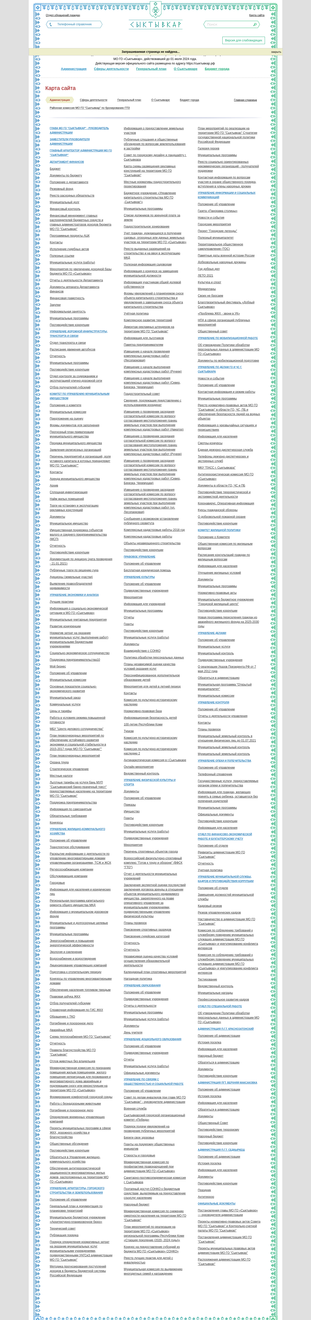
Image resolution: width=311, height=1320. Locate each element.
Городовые (57, 883)
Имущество (132, 811)
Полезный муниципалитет (216, 237)
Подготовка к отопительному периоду (76, 972)
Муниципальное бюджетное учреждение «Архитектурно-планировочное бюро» (78, 1220)
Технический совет (63, 1228)
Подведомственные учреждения (146, 590)
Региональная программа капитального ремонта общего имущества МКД (77, 903)
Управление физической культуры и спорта (150, 782)
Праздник (204, 1190)
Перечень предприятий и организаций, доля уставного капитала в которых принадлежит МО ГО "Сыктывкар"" (80, 461)
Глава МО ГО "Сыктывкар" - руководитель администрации (79, 130)
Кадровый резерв (210, 906)
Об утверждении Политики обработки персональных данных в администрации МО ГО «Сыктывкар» (228, 349)
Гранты (129, 624)
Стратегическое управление (69, 769)
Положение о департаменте (69, 182)
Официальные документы (142, 1073)
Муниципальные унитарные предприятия (78, 619)
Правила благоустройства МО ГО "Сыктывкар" (73, 1052)
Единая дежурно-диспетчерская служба (225, 450)
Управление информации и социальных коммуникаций (227, 195)
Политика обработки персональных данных (154, 657)
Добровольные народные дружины (222, 262)
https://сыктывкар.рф (200, 63)
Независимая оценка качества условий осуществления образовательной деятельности (151, 961)
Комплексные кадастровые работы (148, 536)
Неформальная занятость (68, 311)
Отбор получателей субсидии (70, 1003)
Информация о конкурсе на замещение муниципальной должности (151, 273)
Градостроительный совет (142, 394)
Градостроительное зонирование (146, 226)
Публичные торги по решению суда (74, 570)
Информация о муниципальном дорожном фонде (79, 914)
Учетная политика (210, 870)
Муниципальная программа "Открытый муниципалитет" (225, 687)
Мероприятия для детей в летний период (152, 686)
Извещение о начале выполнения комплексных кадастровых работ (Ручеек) (153, 369)
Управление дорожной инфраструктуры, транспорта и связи (79, 333)
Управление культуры (139, 577)
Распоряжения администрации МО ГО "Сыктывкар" (224, 1262)
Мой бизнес (58, 666)
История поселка (209, 1042)
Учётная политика (136, 313)
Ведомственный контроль (141, 773)
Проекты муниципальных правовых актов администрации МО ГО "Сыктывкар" (226, 1251)
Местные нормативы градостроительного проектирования (152, 184)
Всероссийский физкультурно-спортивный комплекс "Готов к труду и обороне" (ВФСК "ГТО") (153, 863)
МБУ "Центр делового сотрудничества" (77, 729)
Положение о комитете (65, 405)
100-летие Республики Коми (143, 724)
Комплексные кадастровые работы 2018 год (154, 530)
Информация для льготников (144, 338)
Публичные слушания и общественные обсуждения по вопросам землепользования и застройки (154, 144)
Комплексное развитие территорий (148, 320)
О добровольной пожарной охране (222, 516)
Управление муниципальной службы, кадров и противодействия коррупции (226, 879)
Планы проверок (135, 923)
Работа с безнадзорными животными (75, 1103)
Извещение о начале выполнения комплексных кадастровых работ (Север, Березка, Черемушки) (152, 382)
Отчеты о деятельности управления (222, 716)
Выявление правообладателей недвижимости (71, 586)
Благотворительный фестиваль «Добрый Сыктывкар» (226, 305)
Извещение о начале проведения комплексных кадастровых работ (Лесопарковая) (147, 356)
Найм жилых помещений (67, 499)
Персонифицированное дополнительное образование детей (152, 678)
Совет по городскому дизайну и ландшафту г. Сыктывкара (155, 157)
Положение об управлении (68, 673)
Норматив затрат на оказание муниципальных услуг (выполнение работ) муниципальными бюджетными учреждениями (79, 639)
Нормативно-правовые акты (217, 593)
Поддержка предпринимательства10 (75, 659)
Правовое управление (139, 556)
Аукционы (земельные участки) (71, 577)
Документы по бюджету (66, 175)
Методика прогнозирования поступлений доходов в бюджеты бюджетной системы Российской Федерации (78, 1271)
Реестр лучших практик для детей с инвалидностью (148, 1260)
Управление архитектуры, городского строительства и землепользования (77, 1190)
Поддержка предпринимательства (73, 802)
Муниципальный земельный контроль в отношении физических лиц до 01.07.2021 (227, 738)
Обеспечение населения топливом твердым (80, 990)
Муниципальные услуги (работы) (72, 262)
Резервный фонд (61, 189)
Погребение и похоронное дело (71, 1023)
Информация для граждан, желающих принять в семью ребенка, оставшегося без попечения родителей (228, 796)
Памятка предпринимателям (143, 344)
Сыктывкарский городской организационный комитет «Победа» (154, 1117)
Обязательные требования (68, 816)
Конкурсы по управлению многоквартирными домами (81, 981)
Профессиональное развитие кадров (223, 999)
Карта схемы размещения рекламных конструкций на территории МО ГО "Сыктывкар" (150, 171)
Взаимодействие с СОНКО (142, 651)
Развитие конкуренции (65, 626)
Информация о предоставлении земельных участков (154, 131)
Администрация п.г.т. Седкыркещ (221, 1149)
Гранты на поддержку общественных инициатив (149, 1146)
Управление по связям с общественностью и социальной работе (153, 1081)
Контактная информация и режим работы (226, 392)
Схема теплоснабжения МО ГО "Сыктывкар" (80, 1036)
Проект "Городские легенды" (217, 231)
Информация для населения (217, 436)
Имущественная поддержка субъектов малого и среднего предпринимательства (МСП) (78, 534)
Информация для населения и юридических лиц (80, 892)
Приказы (130, 804)
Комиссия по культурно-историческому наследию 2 (150, 751)
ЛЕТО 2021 (205, 275)
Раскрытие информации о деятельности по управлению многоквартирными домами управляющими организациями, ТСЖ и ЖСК (80, 858)
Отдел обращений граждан (63, 15)
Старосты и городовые (139, 1155)
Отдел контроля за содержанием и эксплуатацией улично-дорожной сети (76, 378)
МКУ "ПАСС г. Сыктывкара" (216, 467)
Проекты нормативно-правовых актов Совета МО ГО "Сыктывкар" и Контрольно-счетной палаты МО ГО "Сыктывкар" (229, 1226)
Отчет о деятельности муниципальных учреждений (150, 876)
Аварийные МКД (61, 1030)
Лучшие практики (62, 601)
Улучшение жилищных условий (219, 572)
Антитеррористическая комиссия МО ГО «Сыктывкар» (226, 477)
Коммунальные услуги (65, 704)
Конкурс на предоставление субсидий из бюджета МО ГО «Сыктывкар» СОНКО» (152, 1249)
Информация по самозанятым (70, 809)
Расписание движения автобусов (72, 349)
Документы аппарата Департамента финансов (74, 289)
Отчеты (129, 617)
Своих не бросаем (210, 295)
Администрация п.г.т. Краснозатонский (226, 1029)
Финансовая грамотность (67, 298)
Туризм (129, 731)
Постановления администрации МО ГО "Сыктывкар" (225, 1239)
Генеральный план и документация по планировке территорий (76, 1208)
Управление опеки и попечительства (224, 760)
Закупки (55, 305)
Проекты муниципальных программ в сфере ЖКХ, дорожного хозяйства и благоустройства (80, 1132)
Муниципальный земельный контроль (224, 747)
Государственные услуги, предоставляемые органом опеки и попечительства (228, 783)
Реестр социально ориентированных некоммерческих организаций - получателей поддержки (228, 166)
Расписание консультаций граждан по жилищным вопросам (224, 557)
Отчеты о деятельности (140, 1005)
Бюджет (55, 169)
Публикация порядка (64, 1235)
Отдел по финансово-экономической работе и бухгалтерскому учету (225, 836)
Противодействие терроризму (218, 1129)
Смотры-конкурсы (210, 443)
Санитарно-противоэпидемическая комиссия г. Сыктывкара (155, 1180)
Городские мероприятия (214, 224)
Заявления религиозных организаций (75, 450)
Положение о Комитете (214, 537)
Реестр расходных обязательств (72, 195)
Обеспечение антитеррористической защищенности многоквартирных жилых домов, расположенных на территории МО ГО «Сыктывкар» (79, 1175)
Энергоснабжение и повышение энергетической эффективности (72, 943)
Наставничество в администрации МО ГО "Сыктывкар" (226, 921)
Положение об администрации (219, 1035)
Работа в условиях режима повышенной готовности (77, 720)
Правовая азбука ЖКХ (65, 996)
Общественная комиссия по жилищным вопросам (225, 546)
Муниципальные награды (215, 993)
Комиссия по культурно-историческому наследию (150, 702)
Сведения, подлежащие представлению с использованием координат (152, 403)
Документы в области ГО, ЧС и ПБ (221, 485)
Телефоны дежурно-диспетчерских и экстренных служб (223, 459)
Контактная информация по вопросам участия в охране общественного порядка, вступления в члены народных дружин (227, 182)
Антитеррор (206, 1197)
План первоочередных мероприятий (75, 755)
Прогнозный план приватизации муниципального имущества (72, 434)
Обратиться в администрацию (218, 678)
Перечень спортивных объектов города (151, 851)
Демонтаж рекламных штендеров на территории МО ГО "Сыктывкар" (149, 329)
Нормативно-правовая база (143, 711)
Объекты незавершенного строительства (152, 543)
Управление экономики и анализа (74, 595)
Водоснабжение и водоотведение (73, 958)
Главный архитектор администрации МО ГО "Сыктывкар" (81, 152)
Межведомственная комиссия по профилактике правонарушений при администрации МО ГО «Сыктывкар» (149, 1166)
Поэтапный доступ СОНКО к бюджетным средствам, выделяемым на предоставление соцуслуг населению (155, 1193)
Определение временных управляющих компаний (77, 1119)
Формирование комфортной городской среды (81, 1097)
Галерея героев (208, 148)
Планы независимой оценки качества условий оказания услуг (149, 666)
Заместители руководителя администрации (70, 141)
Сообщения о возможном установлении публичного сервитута (151, 521)
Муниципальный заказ (65, 697)
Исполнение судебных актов (69, 249)
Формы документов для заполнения (74, 425)
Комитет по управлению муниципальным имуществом (79, 396)
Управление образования (142, 985)
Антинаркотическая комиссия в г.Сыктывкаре (155, 760)
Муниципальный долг (64, 202)
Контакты (56, 242)
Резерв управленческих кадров (219, 912)
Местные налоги (61, 775)
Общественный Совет (213, 1123)
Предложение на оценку (66, 418)
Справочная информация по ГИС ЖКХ (76, 1010)
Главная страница (245, 99)
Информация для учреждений (144, 604)
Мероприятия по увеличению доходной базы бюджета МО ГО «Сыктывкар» (80, 271)
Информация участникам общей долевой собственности (152, 284)
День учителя (133, 1032)
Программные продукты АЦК (70, 235)
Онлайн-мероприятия (139, 767)
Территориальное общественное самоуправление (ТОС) (220, 247)
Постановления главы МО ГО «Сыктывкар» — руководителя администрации (228, 1213)
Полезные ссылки (62, 256)
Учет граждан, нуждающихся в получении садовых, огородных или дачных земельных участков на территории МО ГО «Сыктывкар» (155, 237)
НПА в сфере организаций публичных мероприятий (224, 322)
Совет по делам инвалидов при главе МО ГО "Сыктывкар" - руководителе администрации (155, 1100)
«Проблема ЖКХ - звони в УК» (219, 313)
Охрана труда (59, 762)
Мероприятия (133, 597)
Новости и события (211, 217)
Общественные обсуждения (69, 1144)
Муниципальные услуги (214, 646)
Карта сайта (256, 15)
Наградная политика (138, 978)
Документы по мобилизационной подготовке (228, 360)
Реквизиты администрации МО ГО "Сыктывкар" (221, 855)
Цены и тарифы (61, 711)
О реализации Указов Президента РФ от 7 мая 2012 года (227, 669)
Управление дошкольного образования (152, 1039)
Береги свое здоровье (139, 1137)
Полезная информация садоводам (148, 264)
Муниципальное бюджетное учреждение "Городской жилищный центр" (226, 602)
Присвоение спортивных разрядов (147, 929)
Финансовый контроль (65, 209)
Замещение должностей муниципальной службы (226, 897)
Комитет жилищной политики (219, 530)
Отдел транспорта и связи (68, 342)
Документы (57, 516)
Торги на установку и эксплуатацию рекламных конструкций (74, 508)
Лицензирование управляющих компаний (78, 965)
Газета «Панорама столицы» (217, 211)
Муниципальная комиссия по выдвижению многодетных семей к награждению (153, 1271)
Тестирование (207, 979)
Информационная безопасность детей (150, 717)
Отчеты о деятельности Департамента (76, 280)
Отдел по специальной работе (220, 1006)
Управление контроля (213, 702)
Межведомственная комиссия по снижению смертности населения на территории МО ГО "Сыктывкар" (155, 1215)
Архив (54, 485)
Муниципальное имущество (69, 523)
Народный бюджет (136, 1204)
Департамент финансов (67, 162)
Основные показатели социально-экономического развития (73, 689)
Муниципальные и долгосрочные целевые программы (79, 925)
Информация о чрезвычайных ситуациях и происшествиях (227, 427)
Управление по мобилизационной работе (228, 338)
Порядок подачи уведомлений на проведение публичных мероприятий (149, 1129)
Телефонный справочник (74, 24)
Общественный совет (213, 331)
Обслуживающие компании (68, 876)
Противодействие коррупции (69, 325)
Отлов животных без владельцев (72, 1061)
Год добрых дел (209, 269)
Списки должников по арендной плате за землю (152, 218)
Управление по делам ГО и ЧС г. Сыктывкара (220, 369)
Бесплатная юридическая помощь (147, 570)
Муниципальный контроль (216, 653)
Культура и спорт (209, 282)
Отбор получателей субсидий (70, 387)
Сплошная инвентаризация (68, 492)
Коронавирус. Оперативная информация (226, 503)
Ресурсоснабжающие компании (71, 869)
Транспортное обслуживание (70, 847)
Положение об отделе (213, 845)
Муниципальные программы (69, 318)
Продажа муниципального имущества (76, 443)
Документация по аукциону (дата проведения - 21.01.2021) (81, 561)
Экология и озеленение (66, 952)
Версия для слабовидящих (243, 40)
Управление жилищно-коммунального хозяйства (77, 831)
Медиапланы (207, 289)
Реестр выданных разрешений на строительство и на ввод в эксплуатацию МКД (152, 253)
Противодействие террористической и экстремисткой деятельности (224, 494)
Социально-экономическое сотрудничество (79, 653)
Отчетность (58, 356)
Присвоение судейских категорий (147, 936)
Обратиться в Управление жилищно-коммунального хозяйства (75, 1159)
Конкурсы (56, 822)
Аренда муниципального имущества (75, 479)
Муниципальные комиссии (68, 412)
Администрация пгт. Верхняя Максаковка (227, 1082)
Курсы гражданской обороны (217, 510)
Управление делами (212, 633)
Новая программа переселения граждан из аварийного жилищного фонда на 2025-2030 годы (228, 622)
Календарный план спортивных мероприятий (155, 972)
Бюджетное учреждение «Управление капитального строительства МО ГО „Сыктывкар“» (150, 197)
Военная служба (135, 1108)
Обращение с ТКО (62, 1016)
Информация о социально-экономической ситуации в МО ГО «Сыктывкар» (79, 611)
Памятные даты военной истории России (226, 255)
